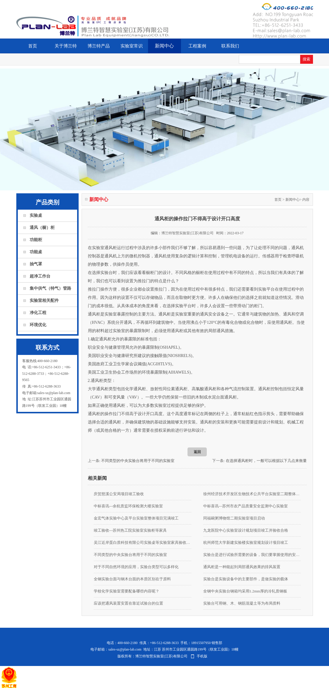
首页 (32, 46)
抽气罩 (36, 264)
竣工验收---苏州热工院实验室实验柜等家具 (130, 530)
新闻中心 (164, 45)
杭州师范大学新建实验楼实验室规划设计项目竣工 (245, 542)
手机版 (202, 656)
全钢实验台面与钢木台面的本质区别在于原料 (132, 579)
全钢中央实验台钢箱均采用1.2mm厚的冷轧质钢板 (245, 591)
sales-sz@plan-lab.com (124, 649)
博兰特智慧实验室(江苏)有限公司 (187, 233)
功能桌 (36, 252)
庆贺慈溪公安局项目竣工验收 (119, 494)
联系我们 (230, 46)
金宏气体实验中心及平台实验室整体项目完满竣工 (136, 518)
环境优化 (38, 325)
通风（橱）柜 (42, 227)
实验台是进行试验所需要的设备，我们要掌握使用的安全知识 (252, 554)
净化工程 (38, 312)
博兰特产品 (99, 46)
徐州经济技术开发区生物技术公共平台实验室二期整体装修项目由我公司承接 (252, 494)
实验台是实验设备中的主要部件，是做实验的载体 (245, 579)
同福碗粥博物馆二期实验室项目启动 (234, 518)
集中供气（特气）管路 (50, 288)
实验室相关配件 (44, 300)
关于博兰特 (66, 46)
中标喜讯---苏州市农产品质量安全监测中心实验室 (245, 506)
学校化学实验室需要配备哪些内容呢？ (126, 591)
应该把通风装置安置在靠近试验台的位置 (128, 603)
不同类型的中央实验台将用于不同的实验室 (137, 460)
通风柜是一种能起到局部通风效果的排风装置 (241, 567)
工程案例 (197, 46)
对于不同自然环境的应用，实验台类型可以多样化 (136, 567)
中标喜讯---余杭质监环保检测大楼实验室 (128, 506)
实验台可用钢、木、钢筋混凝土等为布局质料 (241, 603)
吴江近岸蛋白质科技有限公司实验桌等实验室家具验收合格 (142, 542)
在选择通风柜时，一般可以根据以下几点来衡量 (266, 460)
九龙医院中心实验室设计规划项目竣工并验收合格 (245, 530)
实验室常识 (131, 46)
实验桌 (36, 215)
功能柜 (36, 240)
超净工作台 (40, 276)
